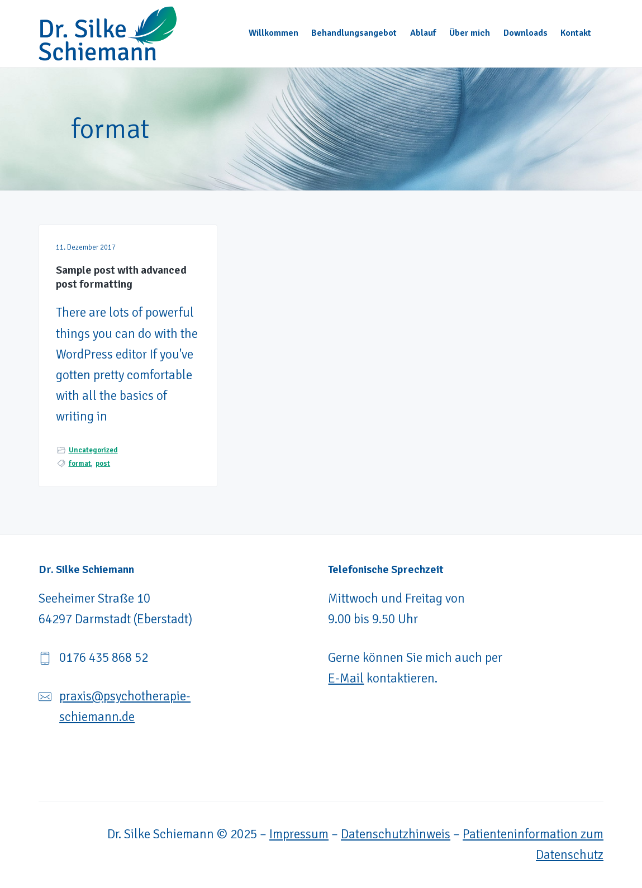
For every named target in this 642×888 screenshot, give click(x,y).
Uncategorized (93, 450)
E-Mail (346, 678)
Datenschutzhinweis (395, 834)
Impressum (299, 834)
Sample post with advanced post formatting (121, 277)
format (80, 463)
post (103, 463)
